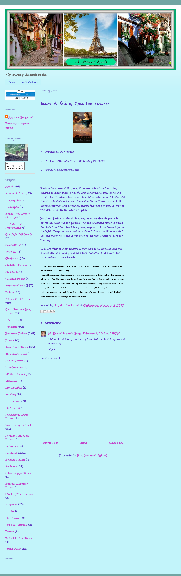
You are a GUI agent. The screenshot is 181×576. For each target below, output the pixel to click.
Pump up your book (18, 426)
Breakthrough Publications (14, 227)
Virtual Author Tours (18, 540)
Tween (9, 533)
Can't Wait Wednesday (19, 236)
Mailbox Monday (16, 375)
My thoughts (13, 389)
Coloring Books (15, 280)
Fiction (9, 294)
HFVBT (9, 321)
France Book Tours (17, 300)
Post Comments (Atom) (92, 455)
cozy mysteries (15, 287)
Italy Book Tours (16, 355)
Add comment (51, 358)
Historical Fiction (16, 335)
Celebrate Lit (13, 246)
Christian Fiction (16, 266)
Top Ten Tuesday (16, 526)
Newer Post (50, 443)
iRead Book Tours (16, 348)
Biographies (13, 201)
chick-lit (10, 253)
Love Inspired (14, 369)
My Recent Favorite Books (65, 333)
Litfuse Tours (14, 362)
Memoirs (11, 382)
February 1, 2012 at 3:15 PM (101, 333)
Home (12, 82)
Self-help (11, 468)
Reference (11, 447)
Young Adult (13, 550)
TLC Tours (12, 519)
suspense (11, 506)
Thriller (9, 512)
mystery (10, 396)
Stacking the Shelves (19, 495)
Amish (9, 188)
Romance (11, 454)
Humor (9, 342)
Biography (12, 208)
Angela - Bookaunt (20, 117)
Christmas (12, 273)
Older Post (116, 443)
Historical (11, 328)
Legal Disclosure (29, 82)
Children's (11, 260)
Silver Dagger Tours (18, 474)
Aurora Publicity (16, 195)
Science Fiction (15, 461)
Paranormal (13, 409)
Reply (51, 349)
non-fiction (12, 402)
